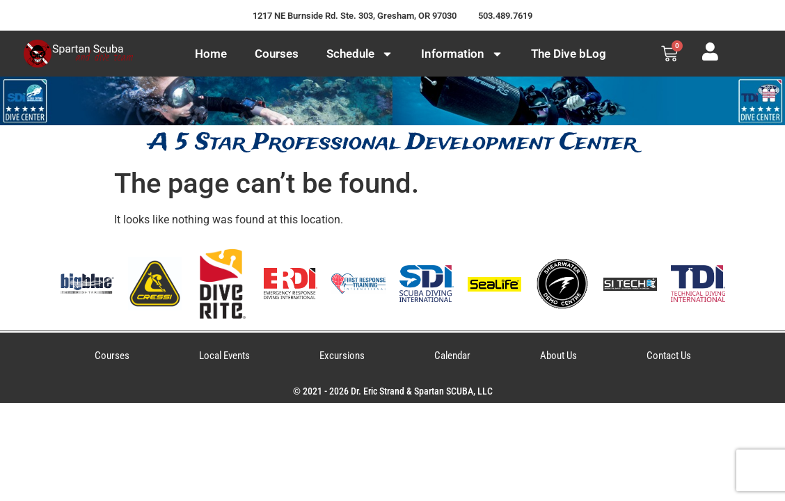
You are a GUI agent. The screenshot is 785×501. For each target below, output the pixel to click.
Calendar (452, 355)
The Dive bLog (568, 54)
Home (211, 54)
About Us (558, 355)
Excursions (342, 355)
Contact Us (669, 355)
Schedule (359, 54)
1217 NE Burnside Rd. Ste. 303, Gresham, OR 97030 (355, 15)
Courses (277, 54)
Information (462, 54)
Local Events (224, 355)
